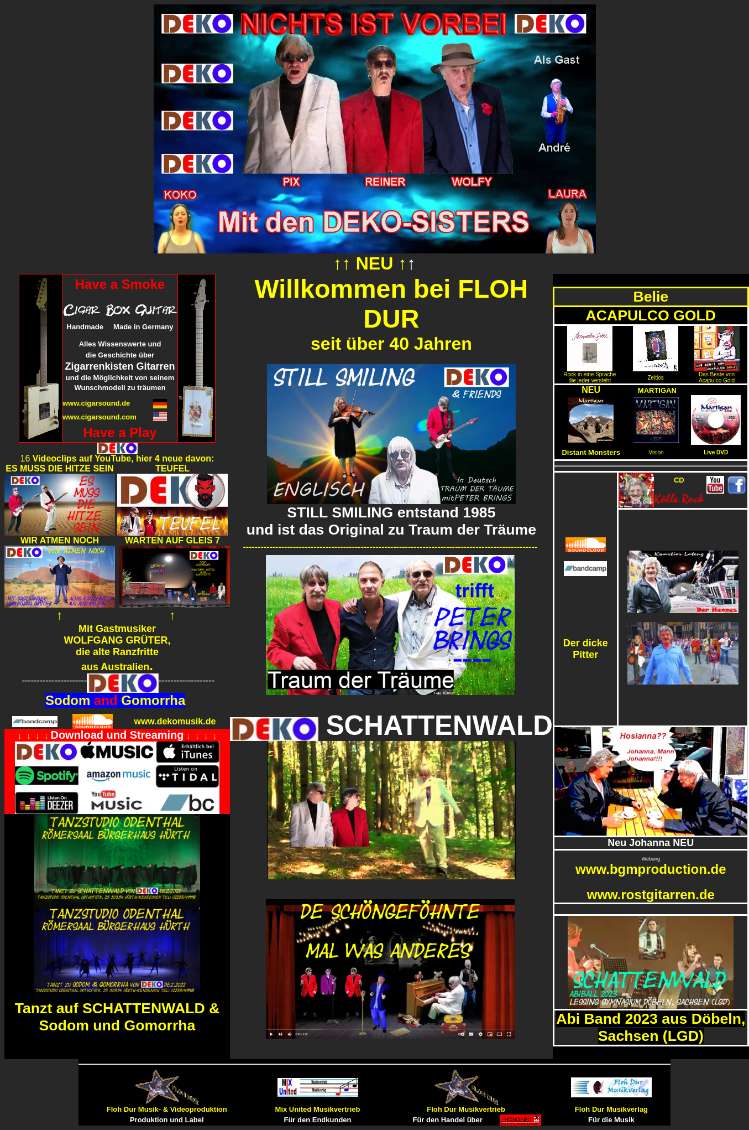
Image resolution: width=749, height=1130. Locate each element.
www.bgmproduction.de (650, 869)
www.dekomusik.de (175, 721)
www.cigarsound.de (96, 403)
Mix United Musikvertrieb (317, 1109)
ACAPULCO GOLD (651, 315)
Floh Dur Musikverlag (611, 1109)
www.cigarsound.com (99, 417)
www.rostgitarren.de (651, 894)
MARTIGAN (657, 390)
